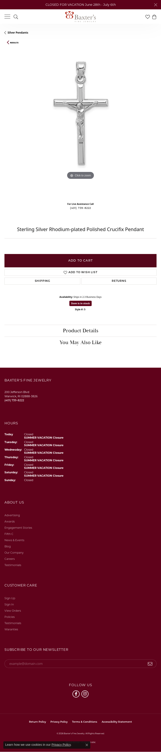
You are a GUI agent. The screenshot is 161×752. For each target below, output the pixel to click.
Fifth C (8, 534)
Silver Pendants (18, 32)
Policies (9, 617)
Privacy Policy (59, 722)
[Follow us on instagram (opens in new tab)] (85, 694)
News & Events (14, 540)
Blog (7, 546)
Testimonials (12, 565)
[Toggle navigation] (7, 16)
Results (14, 42)
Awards (9, 521)
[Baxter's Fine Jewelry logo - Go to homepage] (80, 16)
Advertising (12, 515)
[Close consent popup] (86, 745)
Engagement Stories (18, 527)
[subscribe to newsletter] (150, 664)
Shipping (42, 281)
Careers (9, 558)
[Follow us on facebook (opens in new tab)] (76, 694)
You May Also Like (81, 342)
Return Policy (37, 722)
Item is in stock (80, 303)
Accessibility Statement (117, 722)
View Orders (12, 610)
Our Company (14, 552)
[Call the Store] (14, 400)
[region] (80, 123)
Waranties (11, 629)
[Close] (155, 5)
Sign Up (9, 598)
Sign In (9, 604)
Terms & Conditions (84, 722)
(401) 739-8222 (80, 208)
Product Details (80, 330)
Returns (119, 281)
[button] (16, 16)
